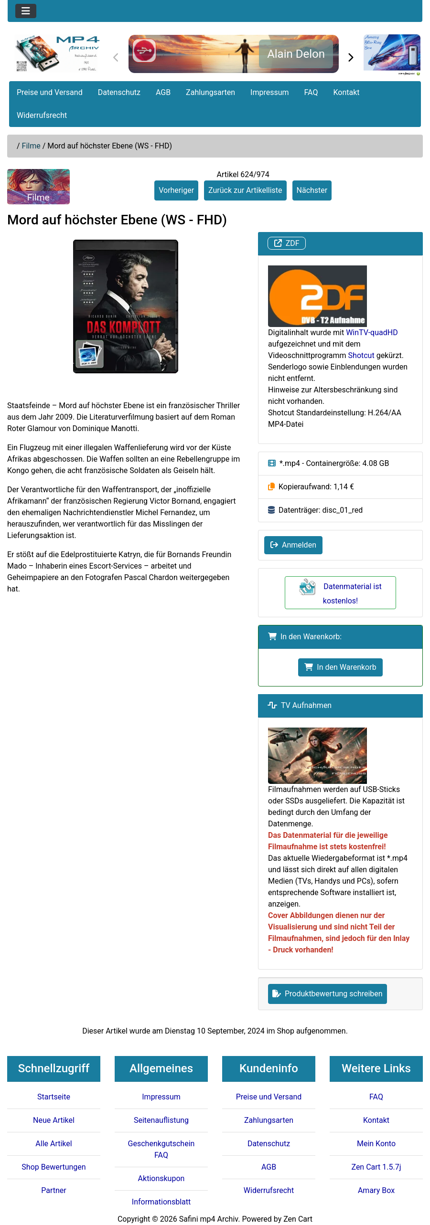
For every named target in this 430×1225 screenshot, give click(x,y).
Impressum (269, 92)
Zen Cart (297, 1219)
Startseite (53, 1096)
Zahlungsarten (210, 92)
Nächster (312, 190)
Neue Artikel (54, 1120)
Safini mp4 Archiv (208, 1219)
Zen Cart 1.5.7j (376, 1167)
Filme (31, 145)
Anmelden (293, 544)
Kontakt (346, 92)
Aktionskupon (161, 1178)
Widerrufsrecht (42, 115)
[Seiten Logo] (57, 53)
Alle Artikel (53, 1143)
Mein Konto (376, 1143)
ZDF (287, 243)
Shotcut (361, 355)
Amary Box (376, 1190)
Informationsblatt (161, 1201)
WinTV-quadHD (372, 332)
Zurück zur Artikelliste (245, 190)
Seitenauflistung (161, 1120)
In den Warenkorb (340, 667)
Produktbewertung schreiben (327, 993)
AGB (163, 92)
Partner (53, 1190)
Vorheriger (176, 190)
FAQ (311, 92)
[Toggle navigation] (25, 11)
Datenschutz (119, 92)
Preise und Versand (50, 92)
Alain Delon (296, 54)
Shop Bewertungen (54, 1167)
